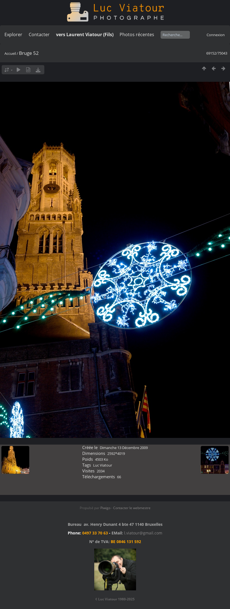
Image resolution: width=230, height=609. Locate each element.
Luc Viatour (102, 465)
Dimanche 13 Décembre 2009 (124, 447)
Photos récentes (137, 34)
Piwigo (105, 508)
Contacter (39, 34)
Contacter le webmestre (132, 508)
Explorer (13, 34)
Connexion (216, 34)
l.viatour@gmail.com (143, 533)
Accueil (10, 53)
